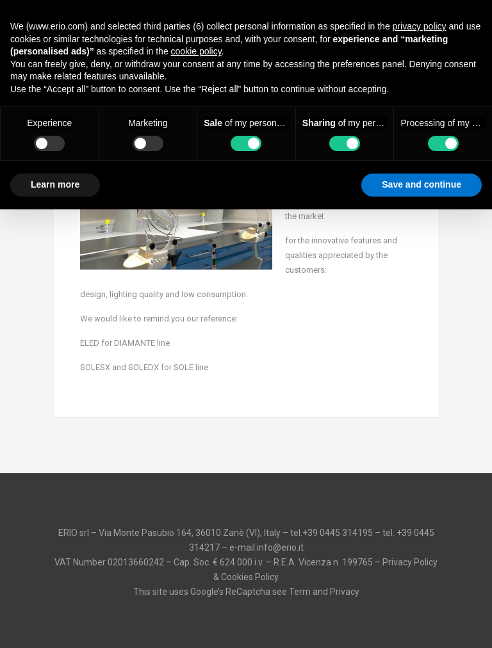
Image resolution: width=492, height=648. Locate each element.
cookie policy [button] (196, 51)
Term (300, 592)
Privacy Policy (410, 562)
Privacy (344, 592)
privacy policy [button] (420, 26)
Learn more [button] (55, 184)
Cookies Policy (250, 577)
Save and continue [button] (421, 184)
